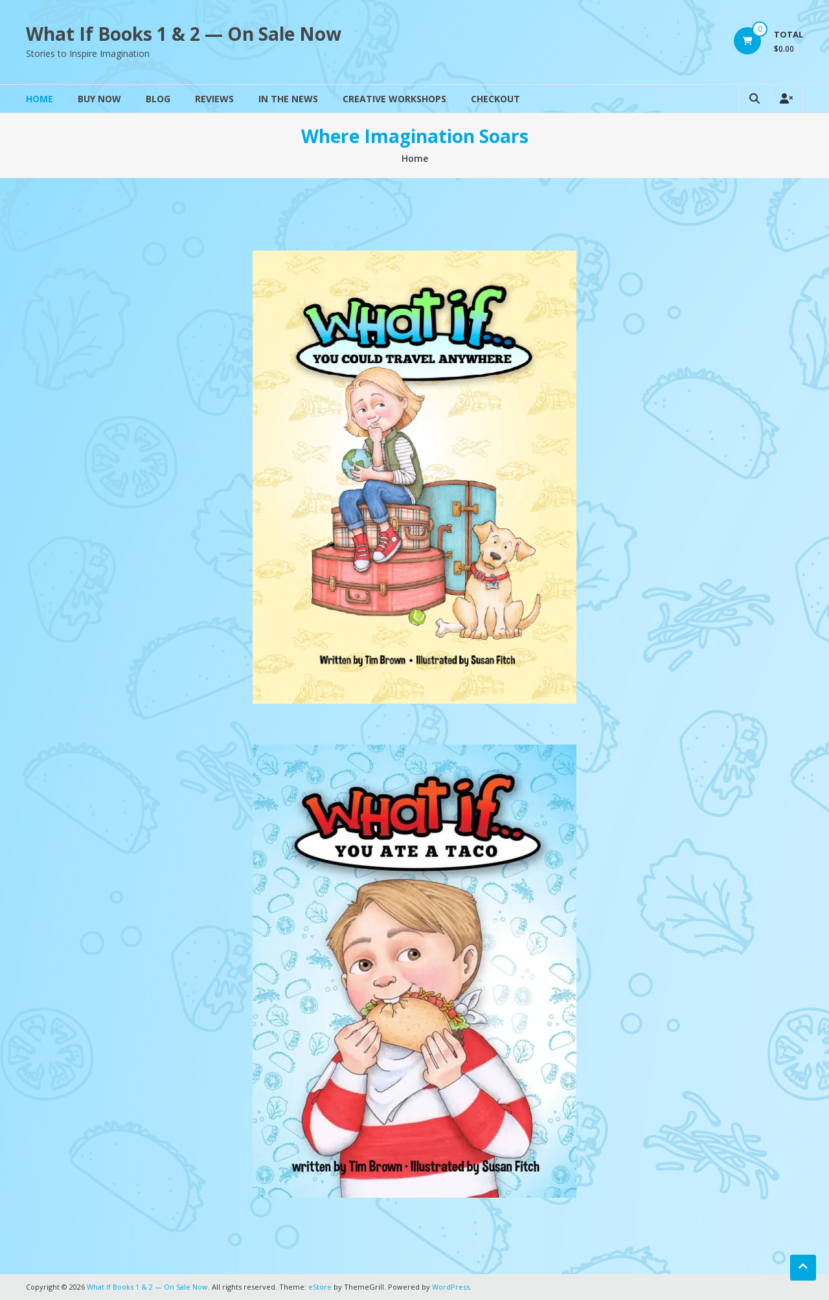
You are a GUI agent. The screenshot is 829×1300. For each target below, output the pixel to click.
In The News (288, 99)
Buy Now (99, 99)
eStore (320, 1287)
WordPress (451, 1287)
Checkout (495, 99)
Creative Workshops (394, 99)
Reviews (214, 99)
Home (39, 99)
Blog (158, 99)
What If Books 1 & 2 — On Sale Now (183, 33)
